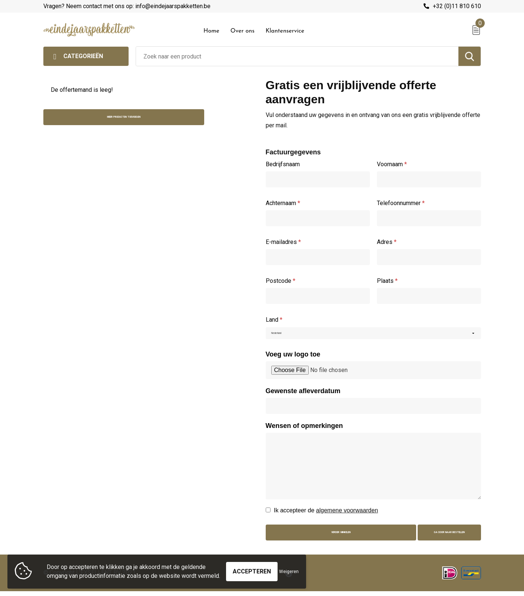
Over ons (243, 31)
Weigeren (289, 567)
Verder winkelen (322, 537)
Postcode (280, 280)
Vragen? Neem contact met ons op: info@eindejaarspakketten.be (126, 6)
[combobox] (297, 56)
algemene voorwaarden (347, 514)
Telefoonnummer (401, 203)
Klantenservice (285, 31)
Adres (387, 241)
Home (211, 31)
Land (274, 319)
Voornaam (392, 164)
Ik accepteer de (326, 514)
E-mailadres (283, 241)
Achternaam (283, 203)
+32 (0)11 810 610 (457, 6)
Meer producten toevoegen (94, 121)
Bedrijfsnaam (283, 164)
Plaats (387, 280)
